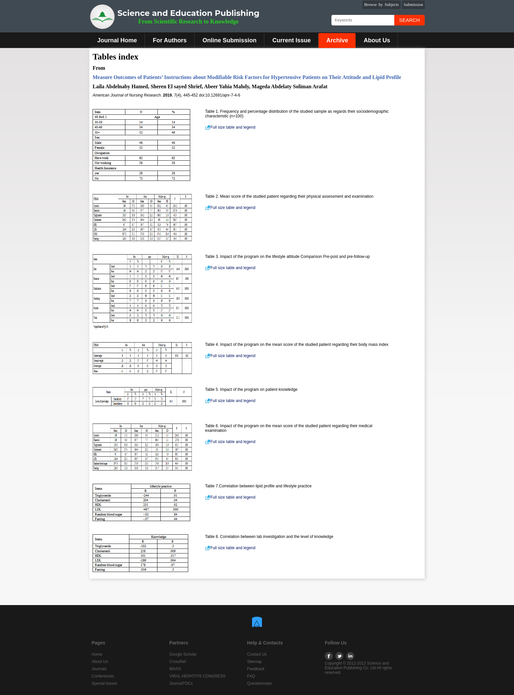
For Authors (170, 40)
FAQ (251, 676)
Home (97, 654)
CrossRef (177, 661)
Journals (99, 669)
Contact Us (257, 654)
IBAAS (175, 669)
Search (409, 20)
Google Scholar (183, 654)
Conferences (103, 676)
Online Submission (229, 40)
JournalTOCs (181, 683)
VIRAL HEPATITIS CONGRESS (197, 676)
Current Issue (291, 40)
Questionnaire (259, 683)
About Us (377, 40)
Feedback (256, 669)
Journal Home (117, 40)
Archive (337, 40)
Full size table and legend (230, 127)
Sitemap (254, 661)
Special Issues (104, 683)
